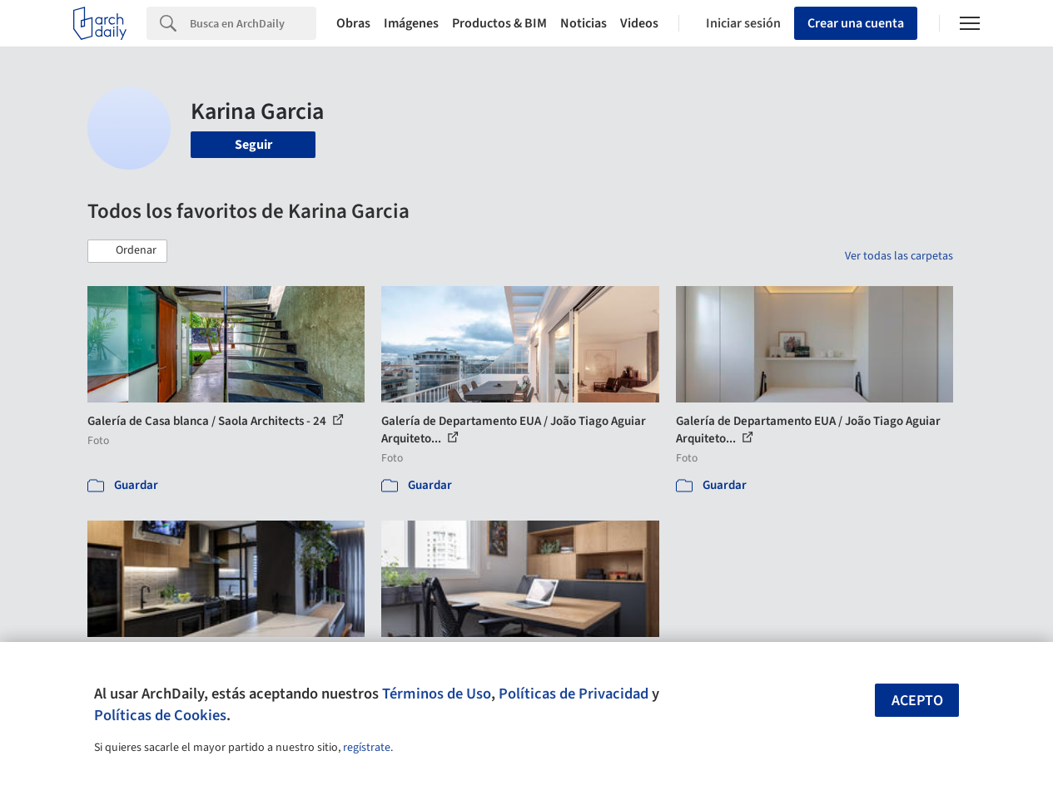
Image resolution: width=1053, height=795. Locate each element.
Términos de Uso (436, 693)
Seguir (253, 145)
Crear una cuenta (855, 23)
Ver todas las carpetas (899, 256)
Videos (639, 23)
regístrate (366, 747)
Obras (353, 23)
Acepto (917, 700)
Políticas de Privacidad (573, 693)
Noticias (583, 23)
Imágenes (411, 23)
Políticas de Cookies (160, 715)
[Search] (253, 23)
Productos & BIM (499, 23)
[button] (127, 251)
